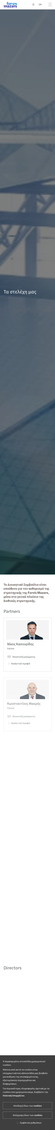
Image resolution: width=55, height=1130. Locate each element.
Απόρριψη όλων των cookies (27, 1115)
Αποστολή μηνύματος (21, 661)
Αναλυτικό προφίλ (18, 668)
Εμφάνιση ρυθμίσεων (29, 1122)
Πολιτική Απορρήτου (13, 1095)
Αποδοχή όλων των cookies (27, 1105)
